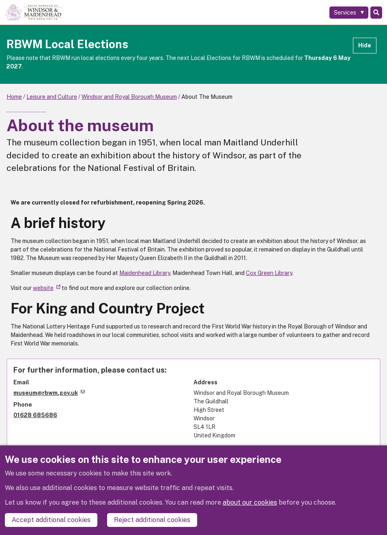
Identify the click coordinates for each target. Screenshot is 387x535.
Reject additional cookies (152, 520)
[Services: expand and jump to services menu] (348, 12)
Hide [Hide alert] (364, 45)
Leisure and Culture (51, 97)
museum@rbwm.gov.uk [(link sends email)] (49, 393)
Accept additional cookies (51, 520)
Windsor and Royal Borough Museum (129, 97)
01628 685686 (35, 415)
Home (14, 97)
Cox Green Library (269, 273)
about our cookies (250, 502)
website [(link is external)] (46, 288)
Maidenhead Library (144, 273)
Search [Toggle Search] (376, 12)
